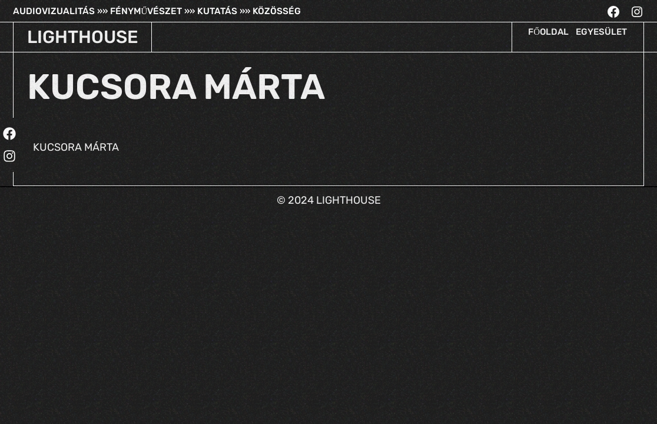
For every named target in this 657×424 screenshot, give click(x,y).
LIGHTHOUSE (82, 37)
